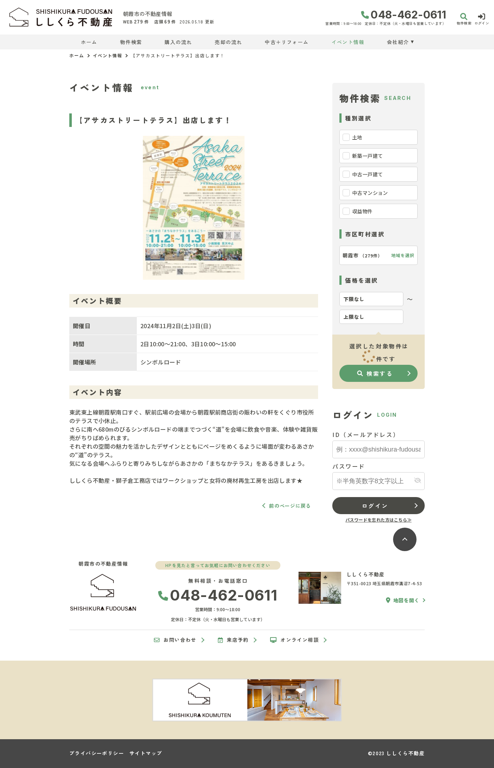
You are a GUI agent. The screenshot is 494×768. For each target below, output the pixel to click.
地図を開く (402, 600)
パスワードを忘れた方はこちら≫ (378, 520)
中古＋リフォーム (286, 42)
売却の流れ (228, 42)
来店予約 (233, 640)
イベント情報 (348, 42)
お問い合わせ (175, 640)
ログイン (375, 505)
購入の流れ (178, 42)
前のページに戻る (290, 505)
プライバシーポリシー (96, 753)
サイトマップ (145, 753)
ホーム (89, 42)
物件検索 (131, 42)
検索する (375, 373)
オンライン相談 (294, 640)
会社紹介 (398, 42)
